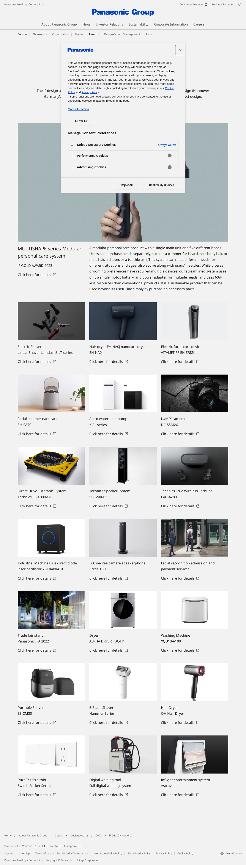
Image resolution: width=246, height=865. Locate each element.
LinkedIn (54, 846)
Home (8, 835)
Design (22, 34)
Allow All (81, 121)
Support (9, 853)
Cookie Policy (185, 853)
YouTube (29, 846)
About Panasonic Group (33, 835)
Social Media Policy (139, 853)
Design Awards (79, 835)
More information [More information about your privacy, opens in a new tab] (78, 109)
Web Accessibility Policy (108, 853)
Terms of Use (43, 853)
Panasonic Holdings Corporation (23, 4)
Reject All (126, 185)
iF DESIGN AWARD (120, 835)
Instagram (72, 846)
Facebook (12, 846)
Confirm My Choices (161, 185)
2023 (99, 835)
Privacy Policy (164, 853)
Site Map (24, 853)
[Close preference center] (180, 50)
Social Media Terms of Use (72, 853)
